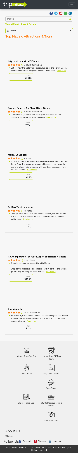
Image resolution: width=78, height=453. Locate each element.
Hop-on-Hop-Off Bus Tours (51, 353)
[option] (21, 77)
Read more (61, 71)
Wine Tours (51, 384)
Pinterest (40, 441)
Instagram (55, 441)
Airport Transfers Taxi (26, 352)
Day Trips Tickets (51, 369)
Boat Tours (27, 369)
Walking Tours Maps (27, 399)
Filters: (12, 31)
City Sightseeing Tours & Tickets (51, 400)
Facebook (25, 441)
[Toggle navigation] (71, 4)
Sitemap (9, 436)
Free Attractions (51, 416)
